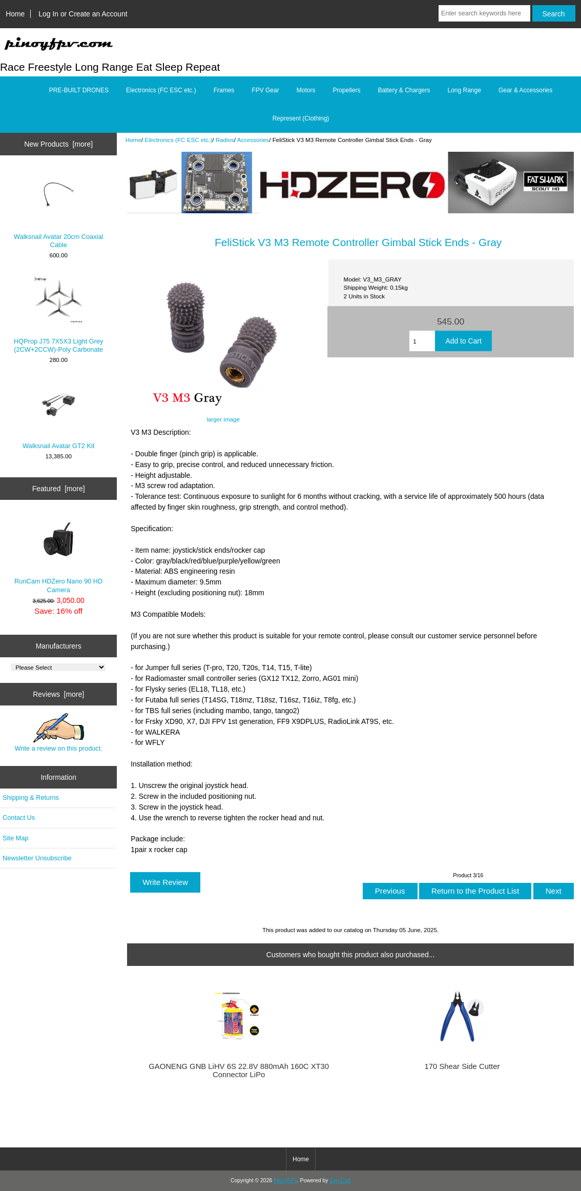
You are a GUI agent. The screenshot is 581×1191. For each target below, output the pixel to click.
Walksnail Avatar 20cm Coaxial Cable (58, 209)
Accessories (253, 139)
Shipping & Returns (31, 797)
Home (15, 14)
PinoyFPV (285, 1180)
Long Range (464, 90)
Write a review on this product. (58, 732)
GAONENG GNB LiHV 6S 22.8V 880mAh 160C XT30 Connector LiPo (239, 1070)
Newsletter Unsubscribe (37, 858)
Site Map (15, 838)
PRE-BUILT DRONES (79, 90)
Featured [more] (58, 489)
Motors (306, 90)
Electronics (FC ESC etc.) (178, 139)
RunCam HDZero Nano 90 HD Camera (58, 553)
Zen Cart (339, 1180)
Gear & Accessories (525, 90)
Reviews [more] (58, 694)
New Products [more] (58, 144)
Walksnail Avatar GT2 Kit (58, 413)
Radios (225, 139)
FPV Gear (265, 90)
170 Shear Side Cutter (462, 1066)
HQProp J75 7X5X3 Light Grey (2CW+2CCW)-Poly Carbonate (58, 313)
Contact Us (19, 817)
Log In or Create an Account (82, 14)
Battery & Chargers (404, 90)
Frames (224, 90)
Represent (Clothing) (301, 118)
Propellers (346, 90)
